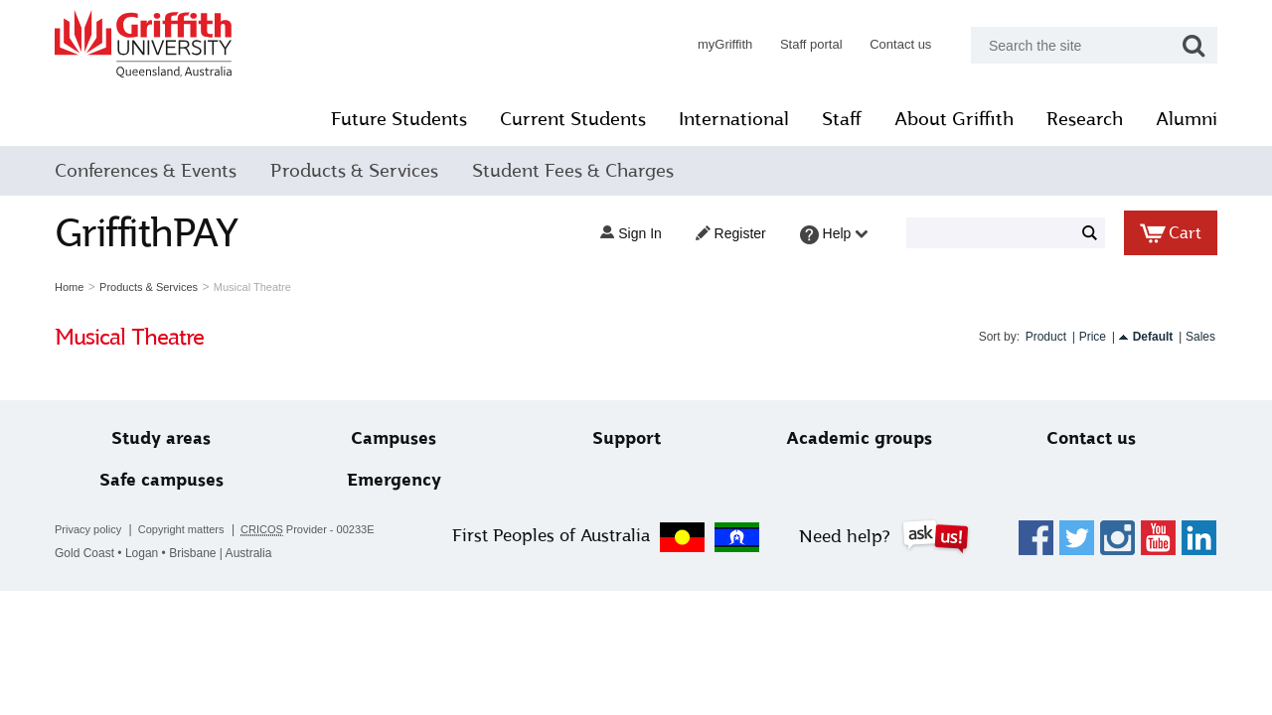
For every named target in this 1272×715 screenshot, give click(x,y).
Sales (1200, 337)
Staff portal (811, 44)
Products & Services (354, 171)
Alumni (1186, 119)
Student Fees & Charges (573, 171)
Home (69, 287)
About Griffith (954, 119)
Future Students (399, 119)
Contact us (900, 44)
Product (1046, 337)
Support (626, 438)
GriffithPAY (146, 233)
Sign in (630, 233)
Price (1092, 337)
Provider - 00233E (307, 529)
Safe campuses (161, 480)
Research (1084, 119)
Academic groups (859, 438)
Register (731, 233)
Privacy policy (88, 529)
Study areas (161, 438)
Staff (842, 119)
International (734, 119)
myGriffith (725, 44)
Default (1153, 337)
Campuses (393, 438)
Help (834, 234)
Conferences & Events (146, 171)
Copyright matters (181, 529)
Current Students (573, 119)
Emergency (394, 480)
